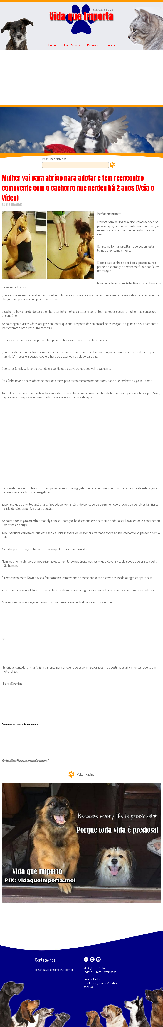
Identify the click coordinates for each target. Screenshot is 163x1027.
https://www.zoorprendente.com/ (28, 760)
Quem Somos (71, 45)
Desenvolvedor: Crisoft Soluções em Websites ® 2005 (100, 982)
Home (52, 45)
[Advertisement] (81, 77)
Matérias (92, 45)
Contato (110, 45)
